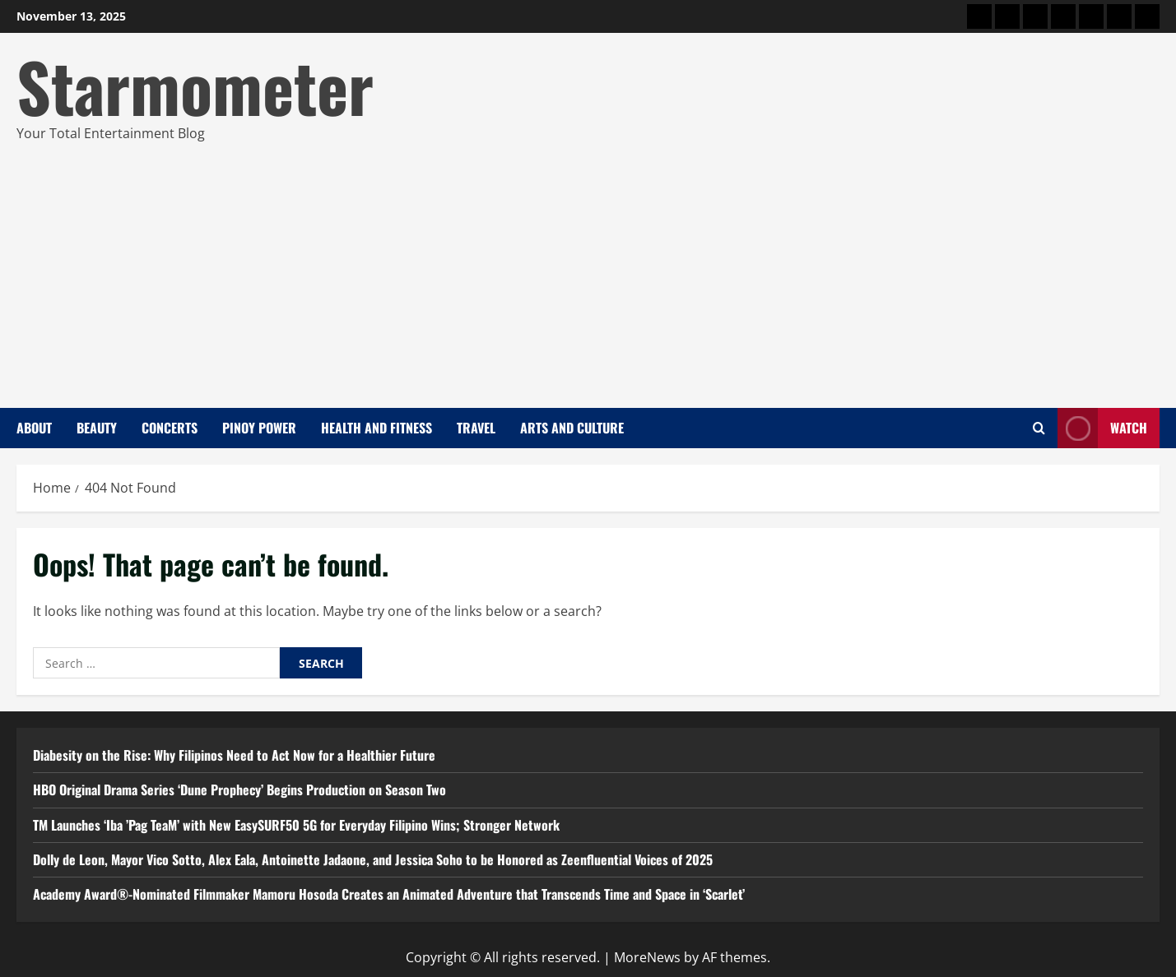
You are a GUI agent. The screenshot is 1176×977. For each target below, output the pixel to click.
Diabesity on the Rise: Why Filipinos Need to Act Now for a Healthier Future (234, 755)
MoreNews (647, 957)
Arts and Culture (572, 428)
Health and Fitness (376, 428)
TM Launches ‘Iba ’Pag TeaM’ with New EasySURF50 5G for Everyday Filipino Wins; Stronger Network (296, 825)
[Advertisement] (584, 268)
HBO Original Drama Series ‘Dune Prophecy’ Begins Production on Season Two (239, 789)
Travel (476, 428)
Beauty (97, 428)
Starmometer (195, 85)
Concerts (170, 428)
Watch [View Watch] (1102, 428)
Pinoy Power (259, 428)
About (34, 428)
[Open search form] (1039, 428)
